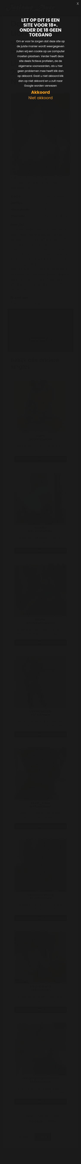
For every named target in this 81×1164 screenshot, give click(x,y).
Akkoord (40, 92)
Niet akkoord (40, 97)
